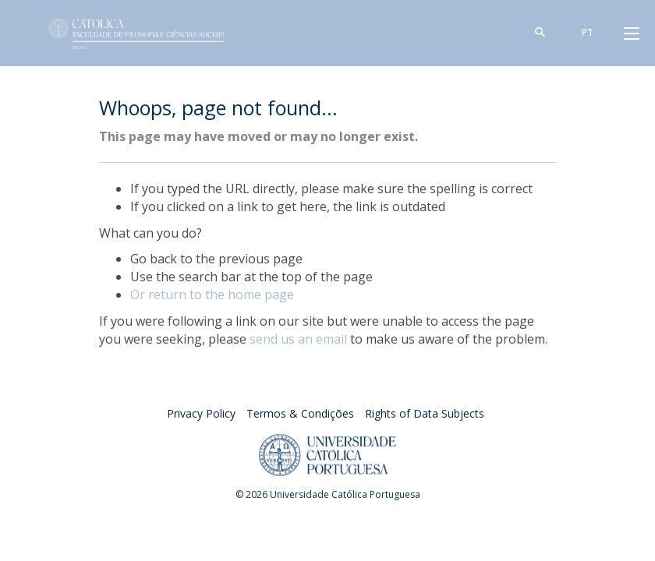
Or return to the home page (212, 294)
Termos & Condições (300, 413)
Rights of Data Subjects (424, 413)
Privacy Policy (201, 413)
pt (587, 32)
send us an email (298, 339)
